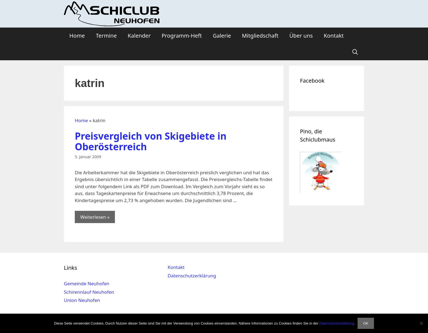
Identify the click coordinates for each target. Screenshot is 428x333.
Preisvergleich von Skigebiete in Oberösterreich (151, 141)
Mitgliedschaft (260, 35)
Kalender (139, 35)
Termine (106, 35)
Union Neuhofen (82, 300)
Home (77, 35)
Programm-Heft (182, 35)
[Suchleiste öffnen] (355, 52)
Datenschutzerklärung (192, 275)
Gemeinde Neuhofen (86, 283)
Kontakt (334, 35)
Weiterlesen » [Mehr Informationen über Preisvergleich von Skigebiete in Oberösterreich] (94, 217)
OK (365, 323)
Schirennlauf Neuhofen (89, 292)
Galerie (222, 35)
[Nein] (421, 323)
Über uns (301, 35)
